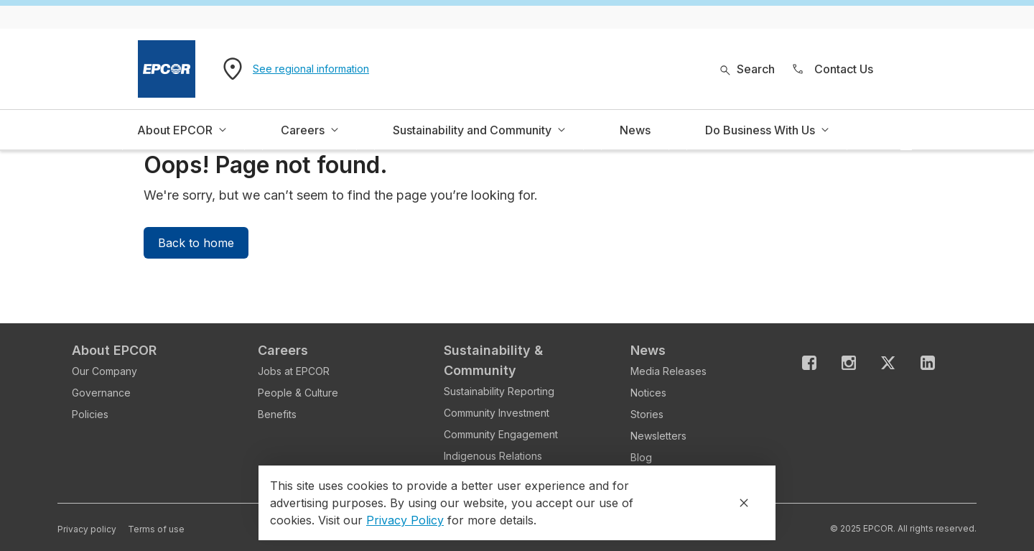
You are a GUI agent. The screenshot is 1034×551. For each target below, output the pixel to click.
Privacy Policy (405, 520)
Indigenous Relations (493, 456)
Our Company (104, 371)
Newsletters (658, 436)
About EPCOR (114, 350)
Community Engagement (501, 434)
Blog (641, 457)
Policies (90, 414)
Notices (648, 392)
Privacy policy (86, 529)
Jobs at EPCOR (294, 371)
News (648, 350)
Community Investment (496, 413)
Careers (283, 350)
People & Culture (298, 392)
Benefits (277, 414)
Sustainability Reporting (499, 391)
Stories (646, 414)
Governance (101, 392)
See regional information (311, 69)
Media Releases (668, 371)
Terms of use (156, 529)
